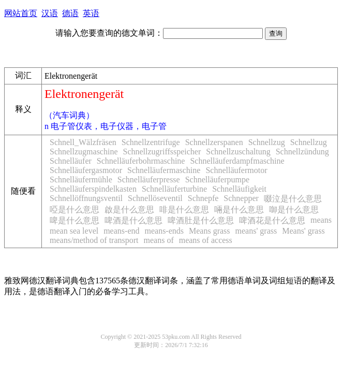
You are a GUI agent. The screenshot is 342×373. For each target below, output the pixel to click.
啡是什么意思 (184, 209)
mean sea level (74, 230)
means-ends (164, 230)
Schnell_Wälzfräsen (83, 142)
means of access (205, 240)
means (321, 220)
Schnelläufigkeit (239, 188)
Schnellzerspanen (214, 142)
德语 (70, 13)
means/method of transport (94, 240)
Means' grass (303, 230)
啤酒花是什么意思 (272, 220)
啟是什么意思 (129, 209)
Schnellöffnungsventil (86, 198)
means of (159, 240)
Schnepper (241, 198)
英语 (91, 13)
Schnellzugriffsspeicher (162, 151)
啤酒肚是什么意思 (201, 220)
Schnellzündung (302, 151)
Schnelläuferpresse (148, 179)
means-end (121, 230)
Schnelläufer (71, 160)
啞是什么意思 (74, 209)
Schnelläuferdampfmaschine (237, 160)
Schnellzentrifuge (151, 142)
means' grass (256, 230)
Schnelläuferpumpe (217, 179)
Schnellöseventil (155, 198)
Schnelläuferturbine (174, 188)
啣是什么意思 (294, 209)
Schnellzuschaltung (238, 151)
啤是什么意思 (74, 220)
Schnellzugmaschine (84, 151)
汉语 (49, 13)
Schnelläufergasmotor (86, 170)
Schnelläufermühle (81, 179)
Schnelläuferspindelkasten (93, 188)
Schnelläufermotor (236, 170)
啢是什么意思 (239, 209)
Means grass (209, 230)
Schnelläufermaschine (163, 170)
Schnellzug (266, 142)
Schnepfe (203, 198)
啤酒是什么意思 (133, 220)
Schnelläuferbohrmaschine (141, 160)
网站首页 (20, 13)
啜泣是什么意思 (293, 198)
